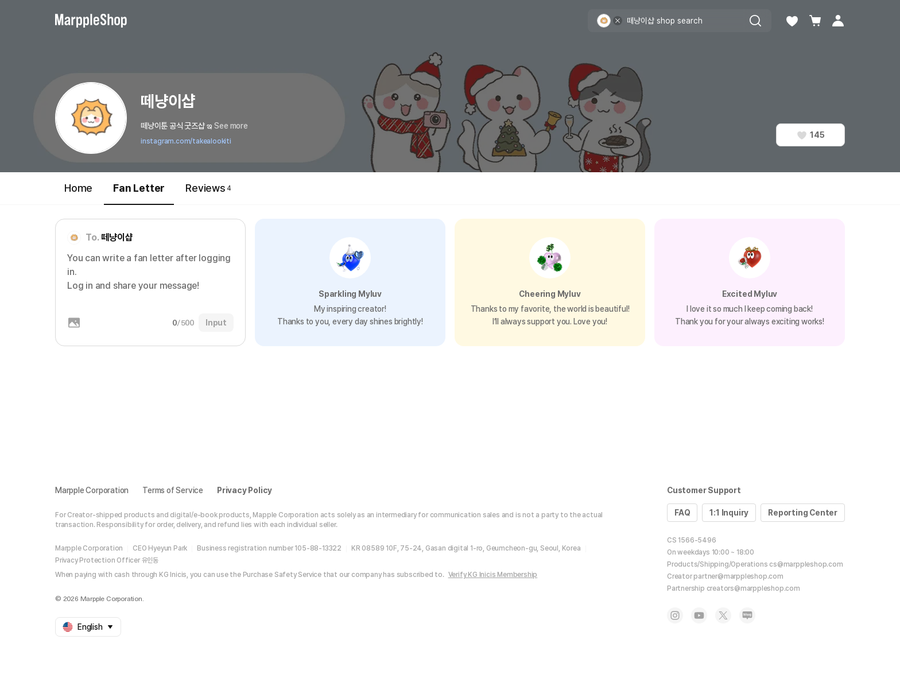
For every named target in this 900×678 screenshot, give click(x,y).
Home (78, 188)
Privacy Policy (244, 490)
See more (230, 125)
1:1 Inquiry (728, 512)
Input (216, 322)
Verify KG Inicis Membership (493, 575)
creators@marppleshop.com (753, 588)
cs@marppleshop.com (806, 564)
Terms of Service (172, 490)
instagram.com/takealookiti (186, 141)
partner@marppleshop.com (738, 576)
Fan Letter (139, 193)
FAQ (682, 512)
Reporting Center (802, 512)
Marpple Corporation (92, 490)
